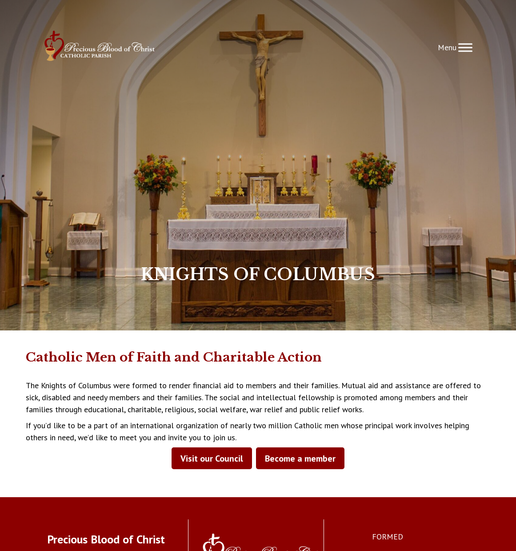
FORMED (387, 536)
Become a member (300, 458)
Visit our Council (211, 458)
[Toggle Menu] (465, 47)
